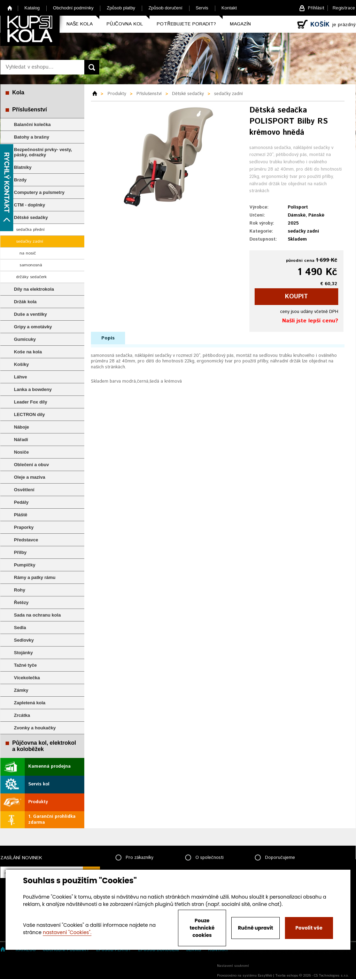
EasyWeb (265, 975)
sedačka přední (30, 230)
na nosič (28, 253)
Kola (18, 92)
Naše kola (80, 24)
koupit (296, 296)
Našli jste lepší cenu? (310, 321)
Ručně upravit (255, 927)
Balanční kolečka (32, 124)
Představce (26, 539)
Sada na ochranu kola (37, 615)
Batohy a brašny (31, 137)
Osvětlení (24, 489)
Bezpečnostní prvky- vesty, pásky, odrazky (43, 152)
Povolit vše (308, 927)
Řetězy (21, 602)
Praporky (23, 527)
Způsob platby (121, 7)
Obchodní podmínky (73, 7)
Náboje (21, 427)
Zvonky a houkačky (35, 727)
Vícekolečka (27, 677)
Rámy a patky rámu (34, 577)
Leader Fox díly (30, 402)
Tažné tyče (25, 665)
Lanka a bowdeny (33, 389)
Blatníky (23, 167)
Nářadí (21, 439)
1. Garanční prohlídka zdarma (52, 819)
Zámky (21, 690)
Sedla (20, 627)
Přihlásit (316, 8)
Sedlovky (24, 640)
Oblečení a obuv (31, 464)
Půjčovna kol (125, 24)
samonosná (31, 265)
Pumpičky (24, 564)
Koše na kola (28, 351)
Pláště (20, 514)
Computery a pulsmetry (39, 192)
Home (10, 8)
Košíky (21, 364)
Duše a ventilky (30, 314)
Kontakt (229, 7)
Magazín (240, 24)
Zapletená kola (29, 702)
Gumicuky (25, 339)
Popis (108, 338)
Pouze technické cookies (202, 928)
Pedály (21, 502)
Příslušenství (29, 109)
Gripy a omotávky (33, 326)
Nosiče (21, 452)
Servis (202, 7)
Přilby (20, 552)
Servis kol (38, 784)
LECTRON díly (29, 414)
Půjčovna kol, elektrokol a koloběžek (44, 746)
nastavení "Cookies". (67, 932)
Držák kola (25, 301)
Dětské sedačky (31, 217)
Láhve (20, 376)
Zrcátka (22, 715)
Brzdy (20, 179)
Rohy (19, 590)
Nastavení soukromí (233, 965)
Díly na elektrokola (34, 289)
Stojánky (23, 652)
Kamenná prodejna (49, 766)
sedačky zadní (29, 241)
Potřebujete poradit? (186, 24)
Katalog (32, 7)
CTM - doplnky (29, 204)
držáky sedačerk (31, 277)
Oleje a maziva (29, 477)
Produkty (38, 802)
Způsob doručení (165, 7)
